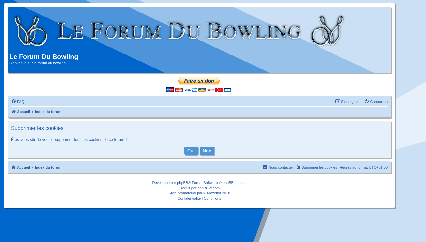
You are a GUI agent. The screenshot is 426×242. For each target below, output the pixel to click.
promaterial (187, 193)
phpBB (182, 183)
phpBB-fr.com (209, 188)
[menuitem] (17, 102)
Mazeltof (214, 193)
